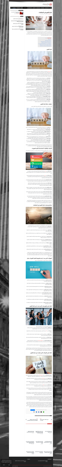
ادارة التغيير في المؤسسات (44, 415)
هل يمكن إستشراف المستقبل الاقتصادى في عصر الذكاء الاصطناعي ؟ (32, 419)
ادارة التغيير (49, 415)
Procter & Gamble (40, 340)
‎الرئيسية (51, 10)
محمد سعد (46, 461)
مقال (35, 415)
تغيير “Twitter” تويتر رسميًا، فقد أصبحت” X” (45, 419)
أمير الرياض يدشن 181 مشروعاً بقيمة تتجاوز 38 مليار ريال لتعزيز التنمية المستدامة (30, 452)
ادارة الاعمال (49, 10)
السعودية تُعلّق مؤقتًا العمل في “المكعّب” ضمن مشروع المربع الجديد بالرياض (48, 442)
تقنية (45, 175)
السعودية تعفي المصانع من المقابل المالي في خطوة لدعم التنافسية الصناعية (48, 452)
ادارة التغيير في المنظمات (39, 415)
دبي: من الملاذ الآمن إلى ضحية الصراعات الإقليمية (20, 460)
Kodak (43, 378)
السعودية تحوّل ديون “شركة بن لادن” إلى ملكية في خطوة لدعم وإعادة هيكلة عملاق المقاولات (30, 442)
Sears (43, 384)
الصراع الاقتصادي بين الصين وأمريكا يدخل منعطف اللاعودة (36, 0)
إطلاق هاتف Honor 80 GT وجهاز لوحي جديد (42, 460)
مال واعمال (18, 13)
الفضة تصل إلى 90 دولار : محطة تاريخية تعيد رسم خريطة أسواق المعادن (39, 442)
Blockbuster (40, 375)
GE (46, 330)
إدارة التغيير (49, 71)
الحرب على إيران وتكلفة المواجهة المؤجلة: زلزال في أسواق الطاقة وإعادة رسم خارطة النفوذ (39, 432)
